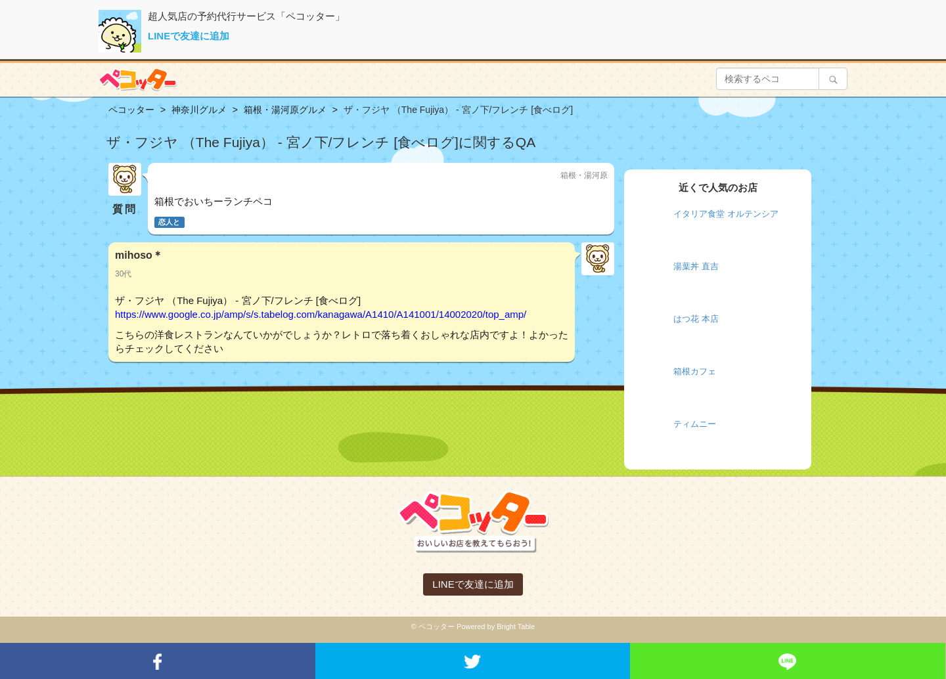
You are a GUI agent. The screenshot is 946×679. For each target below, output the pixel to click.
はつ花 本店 (696, 319)
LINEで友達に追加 (188, 35)
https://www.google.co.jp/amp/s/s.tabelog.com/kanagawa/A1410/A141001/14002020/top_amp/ (320, 314)
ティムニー (694, 424)
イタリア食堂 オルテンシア (725, 214)
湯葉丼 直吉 (696, 266)
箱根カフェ (694, 371)
